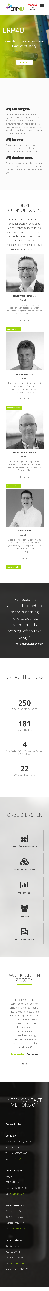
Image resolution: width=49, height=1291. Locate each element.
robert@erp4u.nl (17, 1228)
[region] (24, 46)
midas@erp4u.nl (17, 1263)
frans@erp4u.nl (17, 1193)
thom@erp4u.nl (17, 1159)
